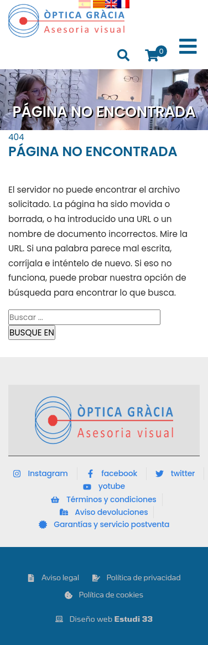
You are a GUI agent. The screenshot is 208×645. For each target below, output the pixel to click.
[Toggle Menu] (188, 47)
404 (16, 137)
